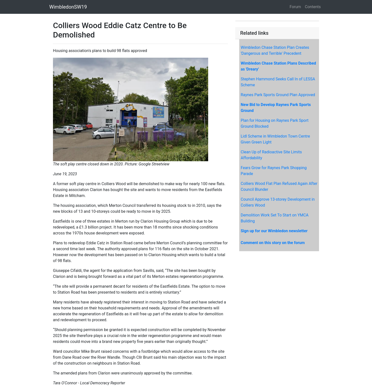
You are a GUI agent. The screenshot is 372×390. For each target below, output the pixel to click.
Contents (313, 6)
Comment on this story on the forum (273, 242)
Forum (295, 6)
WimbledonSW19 (68, 7)
